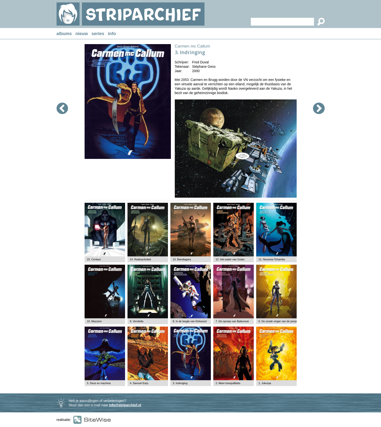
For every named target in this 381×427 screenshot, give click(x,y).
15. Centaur (94, 259)
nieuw (82, 33)
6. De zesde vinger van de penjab (279, 321)
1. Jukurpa (265, 383)
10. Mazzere (94, 321)
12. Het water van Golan (230, 259)
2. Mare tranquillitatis (228, 383)
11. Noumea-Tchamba (272, 259)
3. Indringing (180, 383)
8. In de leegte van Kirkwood (190, 321)
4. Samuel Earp (139, 383)
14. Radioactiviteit (140, 259)
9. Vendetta (137, 321)
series (98, 33)
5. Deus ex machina (99, 383)
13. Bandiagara (182, 259)
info (112, 33)
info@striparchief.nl (125, 405)
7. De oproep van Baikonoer (232, 321)
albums (64, 33)
